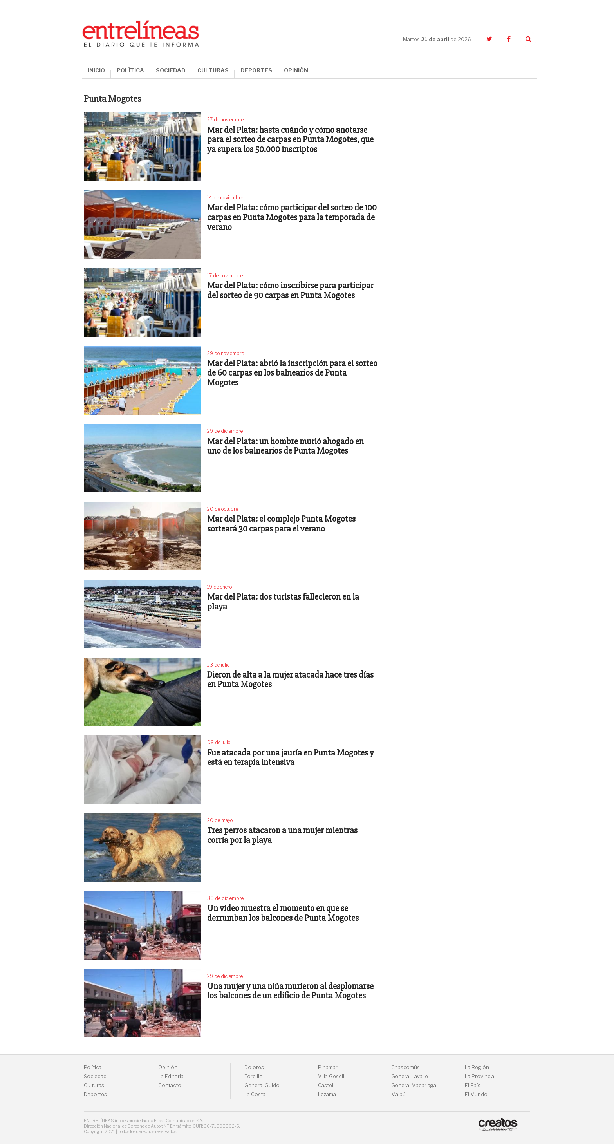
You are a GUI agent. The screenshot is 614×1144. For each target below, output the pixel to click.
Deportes (95, 1094)
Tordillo (253, 1076)
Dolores (254, 1067)
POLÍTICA (130, 70)
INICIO (96, 70)
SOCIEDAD (171, 70)
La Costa (254, 1094)
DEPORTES (256, 70)
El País (472, 1085)
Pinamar (328, 1067)
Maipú (398, 1094)
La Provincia (479, 1076)
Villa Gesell (331, 1076)
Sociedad (95, 1076)
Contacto (169, 1085)
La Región (477, 1067)
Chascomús (405, 1067)
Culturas (94, 1085)
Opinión (167, 1067)
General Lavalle (409, 1076)
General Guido (262, 1085)
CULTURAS (213, 70)
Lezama (327, 1094)
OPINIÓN (296, 70)
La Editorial (171, 1076)
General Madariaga (413, 1085)
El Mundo (476, 1094)
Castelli (327, 1085)
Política (92, 1067)
